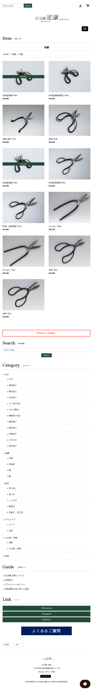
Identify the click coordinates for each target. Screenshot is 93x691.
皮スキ (12, 494)
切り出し (13, 488)
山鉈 (11, 530)
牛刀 (11, 379)
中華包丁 (13, 434)
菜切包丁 (13, 385)
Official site (46, 608)
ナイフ (12, 524)
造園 (14, 54)
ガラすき (13, 440)
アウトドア (10, 519)
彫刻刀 (12, 506)
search (28, 5)
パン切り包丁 (15, 403)
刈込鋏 (12, 464)
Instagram (46, 614)
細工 (7, 483)
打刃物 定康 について (14, 575)
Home (6, 54)
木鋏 (11, 458)
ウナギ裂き (14, 409)
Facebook (46, 619)
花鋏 (11, 542)
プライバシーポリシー (15, 584)
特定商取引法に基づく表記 (17, 589)
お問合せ (9, 580)
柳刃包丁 (13, 391)
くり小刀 (13, 500)
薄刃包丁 (13, 428)
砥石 (7, 556)
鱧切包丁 (13, 421)
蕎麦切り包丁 (15, 415)
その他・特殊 (11, 538)
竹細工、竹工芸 (16, 512)
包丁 (7, 374)
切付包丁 (13, 446)
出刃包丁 (13, 397)
